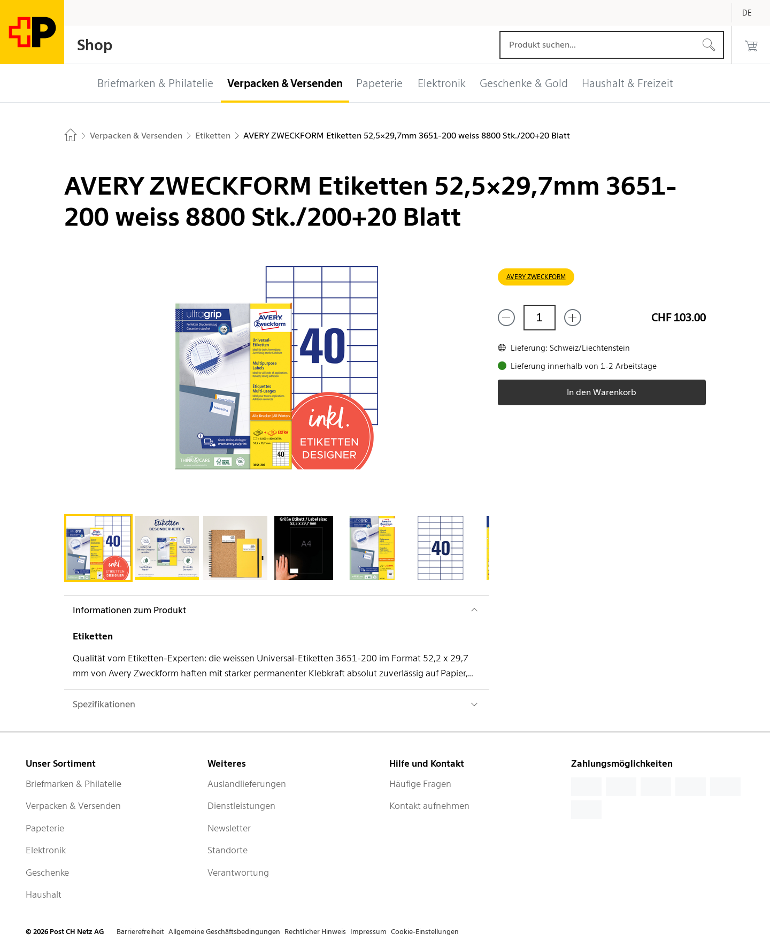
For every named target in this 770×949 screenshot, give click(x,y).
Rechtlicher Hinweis (315, 932)
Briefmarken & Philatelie (73, 783)
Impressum (368, 932)
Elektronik (46, 850)
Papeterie (45, 828)
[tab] (98, 548)
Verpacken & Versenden (73, 805)
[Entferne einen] (506, 317)
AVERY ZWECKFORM (536, 277)
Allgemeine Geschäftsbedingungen (224, 932)
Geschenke (47, 872)
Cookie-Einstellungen (425, 932)
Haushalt (43, 894)
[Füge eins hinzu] (572, 317)
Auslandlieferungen (246, 783)
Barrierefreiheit (140, 932)
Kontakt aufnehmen (429, 805)
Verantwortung (238, 872)
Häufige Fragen (420, 783)
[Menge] (539, 317)
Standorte (227, 850)
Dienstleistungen (241, 805)
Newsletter (229, 828)
